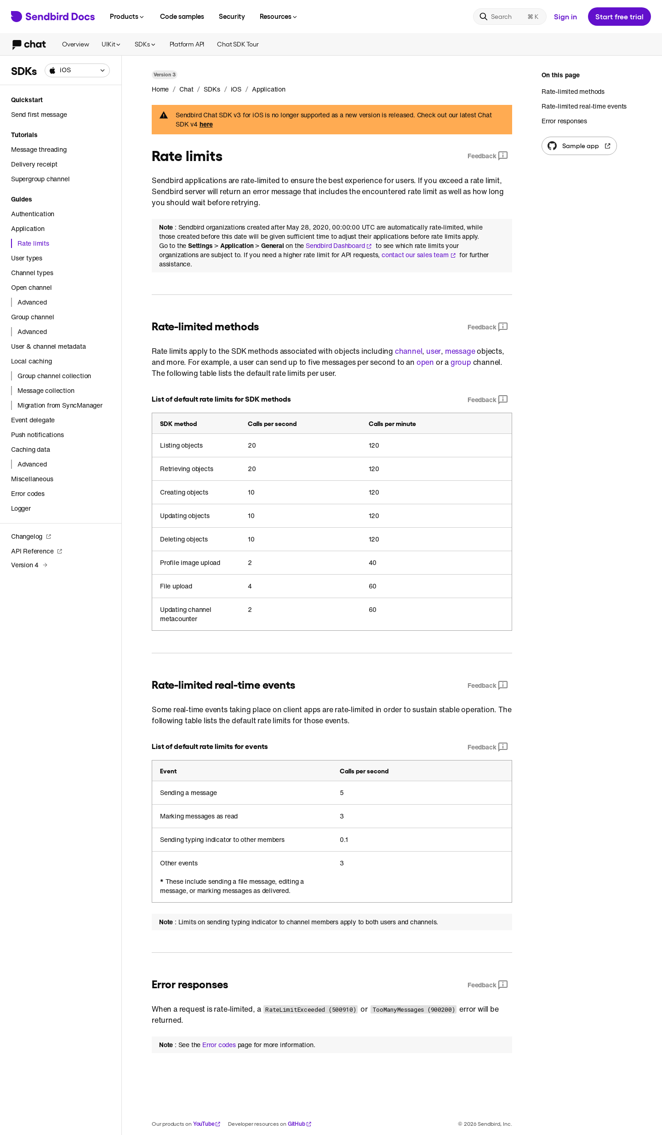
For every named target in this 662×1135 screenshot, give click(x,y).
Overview (75, 44)
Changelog (31, 536)
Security (232, 16)
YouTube (207, 1124)
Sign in (565, 16)
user (433, 351)
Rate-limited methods (573, 91)
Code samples (182, 16)
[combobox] (77, 70)
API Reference (37, 551)
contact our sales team (419, 254)
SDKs (145, 44)
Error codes (219, 1044)
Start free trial (619, 16)
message (460, 351)
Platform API (187, 44)
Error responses (564, 121)
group (461, 362)
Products (127, 16)
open (425, 362)
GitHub (300, 1124)
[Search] (510, 16)
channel (408, 351)
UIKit (112, 44)
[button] (77, 70)
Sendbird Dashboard (339, 245)
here (206, 124)
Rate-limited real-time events (584, 106)
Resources (279, 16)
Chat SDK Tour (237, 44)
